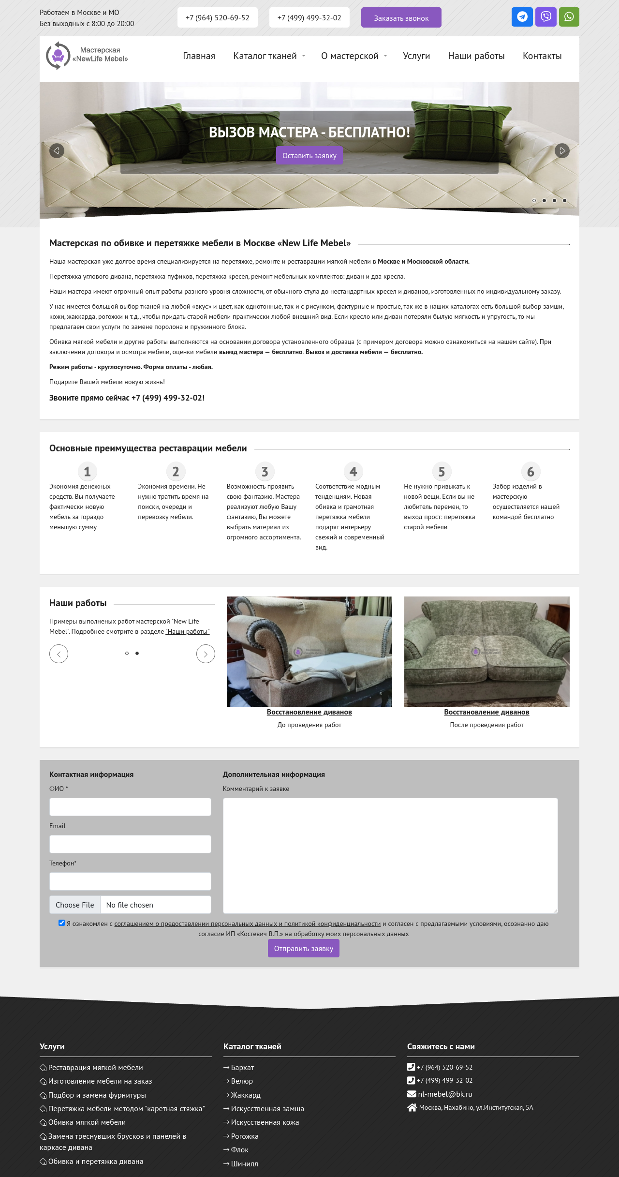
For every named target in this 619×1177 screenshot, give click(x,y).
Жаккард (246, 1095)
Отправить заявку (303, 948)
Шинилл (244, 1163)
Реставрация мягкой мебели (95, 1067)
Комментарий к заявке (256, 788)
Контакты (542, 55)
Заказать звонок (401, 18)
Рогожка (245, 1136)
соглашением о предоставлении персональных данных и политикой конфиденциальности (248, 923)
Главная (199, 55)
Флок (240, 1149)
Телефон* (62, 863)
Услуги (416, 55)
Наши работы (476, 55)
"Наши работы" (187, 631)
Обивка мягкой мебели (87, 1122)
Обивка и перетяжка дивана (96, 1161)
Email (57, 825)
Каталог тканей (265, 55)
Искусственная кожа (265, 1122)
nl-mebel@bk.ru (445, 1094)
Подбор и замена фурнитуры (97, 1095)
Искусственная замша (268, 1108)
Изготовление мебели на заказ (100, 1081)
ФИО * (58, 788)
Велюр (242, 1081)
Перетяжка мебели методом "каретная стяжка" (126, 1108)
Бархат (242, 1067)
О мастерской (350, 55)
